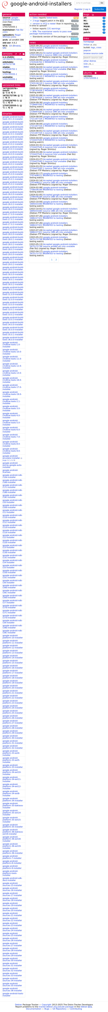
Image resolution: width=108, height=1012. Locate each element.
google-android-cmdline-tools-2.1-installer (11, 401)
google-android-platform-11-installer (13, 641)
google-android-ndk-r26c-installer (13, 591)
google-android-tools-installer (13, 994)
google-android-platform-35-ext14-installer (12, 812)
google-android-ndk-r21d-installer (13, 526)
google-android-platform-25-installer (13, 712)
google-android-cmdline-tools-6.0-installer (11, 429)
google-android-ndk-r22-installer (13, 536)
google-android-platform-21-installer (13, 692)
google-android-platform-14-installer (13, 657)
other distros (90, 61)
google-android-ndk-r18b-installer (13, 491)
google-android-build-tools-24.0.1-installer (13, 158)
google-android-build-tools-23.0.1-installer (13, 138)
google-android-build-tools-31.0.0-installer (13, 293)
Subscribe (99, 9)
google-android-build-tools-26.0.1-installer (13, 198)
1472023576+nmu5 (12, 59)
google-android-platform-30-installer (13, 737)
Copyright (46, 1004)
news (33, 42)
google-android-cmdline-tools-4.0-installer (11, 415)
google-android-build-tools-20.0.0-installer (13, 123)
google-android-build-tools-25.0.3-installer (13, 188)
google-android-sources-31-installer (12, 964)
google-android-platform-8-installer (12, 862)
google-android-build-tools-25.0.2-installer (13, 183)
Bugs (46, 1009)
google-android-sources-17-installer (12, 894)
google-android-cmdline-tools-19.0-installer (12, 394)
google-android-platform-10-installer (13, 636)
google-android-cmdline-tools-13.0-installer (12, 373)
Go (102, 3)
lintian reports (54, 29)
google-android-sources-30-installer (12, 959)
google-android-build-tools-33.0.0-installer (13, 303)
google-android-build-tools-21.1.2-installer (13, 128)
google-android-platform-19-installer (13, 682)
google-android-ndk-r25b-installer (13, 571)
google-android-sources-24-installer (12, 929)
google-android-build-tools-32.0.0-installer (13, 298)
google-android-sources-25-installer (12, 934)
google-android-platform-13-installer (13, 651)
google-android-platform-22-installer (13, 697)
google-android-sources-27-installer (12, 944)
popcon (87, 50)
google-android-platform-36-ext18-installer (12, 839)
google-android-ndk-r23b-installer (13, 551)
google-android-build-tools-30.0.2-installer (13, 283)
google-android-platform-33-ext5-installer (11, 760)
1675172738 (9, 64)
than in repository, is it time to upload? (54, 25)
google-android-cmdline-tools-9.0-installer (11, 451)
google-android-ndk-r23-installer (13, 546)
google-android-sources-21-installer (12, 914)
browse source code (93, 53)
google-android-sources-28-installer (12, 949)
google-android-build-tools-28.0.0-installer (13, 233)
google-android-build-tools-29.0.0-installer (13, 253)
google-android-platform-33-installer (13, 766)
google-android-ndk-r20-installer (13, 501)
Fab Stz (19, 30)
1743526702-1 (10, 69)
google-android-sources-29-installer (12, 954)
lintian (87, 44)
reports (54, 18)
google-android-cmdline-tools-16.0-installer (12, 380)
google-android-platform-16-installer (13, 667)
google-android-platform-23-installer (13, 702)
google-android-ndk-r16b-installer (13, 481)
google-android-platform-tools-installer (10, 873)
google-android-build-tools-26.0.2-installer (13, 203)
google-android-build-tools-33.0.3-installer (13, 318)
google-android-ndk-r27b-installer (13, 606)
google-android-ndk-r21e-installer (13, 531)
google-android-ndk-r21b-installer (13, 516)
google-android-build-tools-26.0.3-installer (13, 208)
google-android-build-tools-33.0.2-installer (13, 313)
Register (79, 9)
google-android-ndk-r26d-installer (13, 596)
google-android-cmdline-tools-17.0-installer (12, 387)
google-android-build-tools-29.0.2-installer (13, 263)
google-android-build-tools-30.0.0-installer (13, 273)
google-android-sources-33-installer (12, 974)
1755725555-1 (10, 74)
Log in (87, 9)
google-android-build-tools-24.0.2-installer (13, 163)
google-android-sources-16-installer (12, 889)
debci (86, 67)
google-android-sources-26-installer (12, 939)
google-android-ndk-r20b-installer (13, 506)
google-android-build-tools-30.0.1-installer (13, 278)
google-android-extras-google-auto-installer (12, 465)
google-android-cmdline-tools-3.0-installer (11, 408)
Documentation (33, 1009)
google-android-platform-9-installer (12, 867)
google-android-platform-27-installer (13, 722)
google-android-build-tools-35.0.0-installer (13, 328)
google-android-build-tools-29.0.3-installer (13, 268)
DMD (5, 32)
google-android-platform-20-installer (13, 687)
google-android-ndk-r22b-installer (13, 541)
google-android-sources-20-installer (12, 909)
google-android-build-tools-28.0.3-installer (13, 248)
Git (10, 46)
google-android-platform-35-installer (13, 826)
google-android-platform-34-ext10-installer (12, 772)
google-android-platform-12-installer (13, 646)
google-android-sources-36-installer (12, 989)
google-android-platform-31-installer (13, 742)
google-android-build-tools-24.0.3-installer (13, 168)
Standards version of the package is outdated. (54, 37)
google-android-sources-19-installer (12, 904)
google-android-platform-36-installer (13, 852)
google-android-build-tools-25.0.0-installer (13, 173)
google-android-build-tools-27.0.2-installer (13, 223)
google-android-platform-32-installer (13, 747)
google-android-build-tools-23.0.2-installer (13, 143)
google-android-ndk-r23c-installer (13, 556)
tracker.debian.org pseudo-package (56, 1007)
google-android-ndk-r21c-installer (13, 521)
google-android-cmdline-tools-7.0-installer (11, 437)
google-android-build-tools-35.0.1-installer (13, 333)
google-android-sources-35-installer (12, 984)
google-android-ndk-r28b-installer (13, 626)
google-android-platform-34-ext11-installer (12, 779)
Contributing (76, 1009)
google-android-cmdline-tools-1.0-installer (11, 344)
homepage (89, 42)
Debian (18, 1004)
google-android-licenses (10, 471)
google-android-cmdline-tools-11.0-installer (12, 358)
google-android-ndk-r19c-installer (13, 496)
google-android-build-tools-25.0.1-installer (13, 178)
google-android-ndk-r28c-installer (13, 631)
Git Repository (59, 1009)
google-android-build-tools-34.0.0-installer (13, 323)
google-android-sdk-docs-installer (12, 879)
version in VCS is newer (44, 23)
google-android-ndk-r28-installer (13, 621)
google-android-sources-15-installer (12, 884)
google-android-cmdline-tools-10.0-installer (12, 351)
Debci (35, 18)
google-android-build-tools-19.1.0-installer (13, 118)
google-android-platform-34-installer (13, 799)
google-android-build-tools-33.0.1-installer (13, 308)
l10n (86, 64)
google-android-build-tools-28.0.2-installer (13, 243)
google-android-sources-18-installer (12, 899)
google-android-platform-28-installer (13, 727)
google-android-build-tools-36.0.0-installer (13, 338)
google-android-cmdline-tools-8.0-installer (11, 444)
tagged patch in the (54, 21)
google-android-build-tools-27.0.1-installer (13, 218)
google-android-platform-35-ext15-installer (12, 819)
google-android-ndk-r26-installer (13, 581)
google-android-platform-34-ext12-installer (12, 786)
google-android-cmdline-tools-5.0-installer (11, 422)
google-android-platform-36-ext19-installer (12, 846)
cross (98, 47)
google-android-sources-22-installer (12, 919)
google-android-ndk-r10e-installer (13, 476)
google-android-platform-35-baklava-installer (13, 805)
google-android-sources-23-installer (12, 924)
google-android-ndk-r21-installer (13, 511)
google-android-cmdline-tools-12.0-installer (12, 366)
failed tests (52, 18)
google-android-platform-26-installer (13, 717)
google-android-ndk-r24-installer (13, 561)
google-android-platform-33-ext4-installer (11, 753)
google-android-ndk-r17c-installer (13, 486)
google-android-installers (11, 19)
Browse (16, 46)
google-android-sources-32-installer (12, 969)
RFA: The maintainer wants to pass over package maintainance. (51, 32)
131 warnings (53, 28)
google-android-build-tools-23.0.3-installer (13, 148)
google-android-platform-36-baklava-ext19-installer (13, 832)
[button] (30, 18)
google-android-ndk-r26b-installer (13, 586)
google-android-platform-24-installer (13, 707)
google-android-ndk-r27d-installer (13, 616)
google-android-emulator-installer (11, 457)
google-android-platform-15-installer (13, 661)
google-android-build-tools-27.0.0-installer (13, 213)
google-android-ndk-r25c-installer (13, 576)
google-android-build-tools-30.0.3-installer (13, 288)
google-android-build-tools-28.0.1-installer (13, 238)
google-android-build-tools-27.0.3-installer (13, 228)
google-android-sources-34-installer (12, 979)
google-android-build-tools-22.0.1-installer (13, 133)
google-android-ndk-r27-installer (13, 601)
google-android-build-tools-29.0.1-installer (13, 258)
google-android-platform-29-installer (13, 732)
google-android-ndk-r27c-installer (13, 611)
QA (4, 48)
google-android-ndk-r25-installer (13, 566)
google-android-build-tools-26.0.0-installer (13, 193)
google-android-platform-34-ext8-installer (11, 793)
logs (93, 47)
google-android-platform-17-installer (13, 671)
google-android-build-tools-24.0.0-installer (13, 153)
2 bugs (36, 21)
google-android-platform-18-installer (13, 677)
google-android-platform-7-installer (12, 857)
